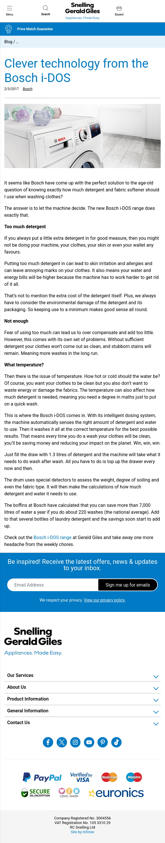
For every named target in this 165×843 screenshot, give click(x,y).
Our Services (20, 675)
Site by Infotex (82, 832)
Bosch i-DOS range (53, 537)
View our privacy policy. (105, 600)
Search (45, 10)
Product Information (28, 699)
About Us (16, 687)
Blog (8, 41)
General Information (27, 710)
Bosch (27, 89)
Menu (9, 10)
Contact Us (18, 722)
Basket (119, 10)
